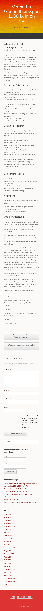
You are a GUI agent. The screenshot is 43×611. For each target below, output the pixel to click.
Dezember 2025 (9, 520)
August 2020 (8, 557)
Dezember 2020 (9, 554)
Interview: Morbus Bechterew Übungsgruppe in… (21, 336)
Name (6, 390)
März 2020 (7, 563)
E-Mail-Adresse (9, 399)
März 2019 (7, 572)
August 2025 (8, 529)
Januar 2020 (8, 566)
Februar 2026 (8, 517)
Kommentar (8, 369)
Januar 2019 (8, 575)
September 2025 (9, 527)
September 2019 (9, 569)
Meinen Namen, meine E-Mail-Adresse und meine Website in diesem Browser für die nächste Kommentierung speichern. (30, 421)
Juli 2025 (7, 533)
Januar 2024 (8, 542)
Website (6, 407)
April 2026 (7, 514)
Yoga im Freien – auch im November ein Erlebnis (20, 502)
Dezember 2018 (9, 578)
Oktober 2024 (8, 539)
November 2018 (9, 581)
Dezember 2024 (9, 536)
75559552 (32, 50)
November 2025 (9, 523)
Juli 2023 (7, 545)
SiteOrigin (26, 606)
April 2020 (7, 560)
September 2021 (9, 548)
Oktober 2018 (8, 584)
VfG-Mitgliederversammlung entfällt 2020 (21, 346)
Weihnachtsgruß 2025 (11, 499)
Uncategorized (19, 324)
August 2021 (8, 551)
